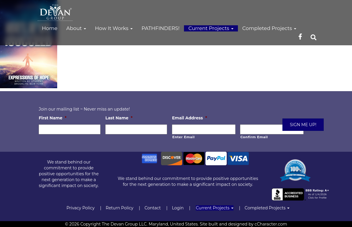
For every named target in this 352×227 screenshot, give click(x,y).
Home (49, 28)
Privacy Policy (80, 208)
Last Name (118, 118)
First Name (52, 118)
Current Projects (210, 28)
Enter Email (183, 137)
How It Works (114, 28)
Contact (152, 208)
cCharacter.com (271, 224)
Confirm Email (254, 137)
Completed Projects (269, 28)
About (76, 28)
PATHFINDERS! (161, 28)
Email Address (189, 118)
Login (178, 208)
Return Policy (120, 208)
